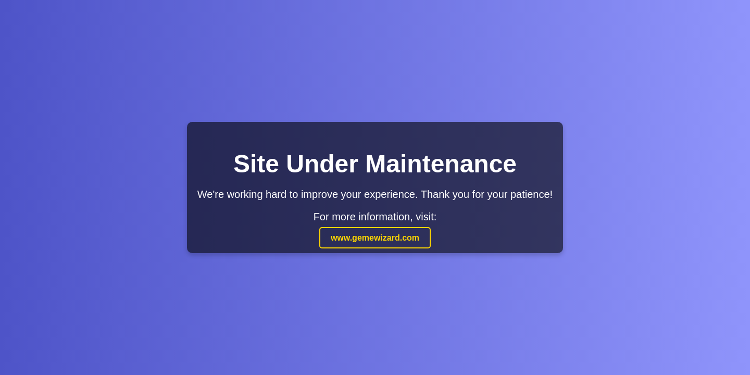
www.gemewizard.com (375, 237)
